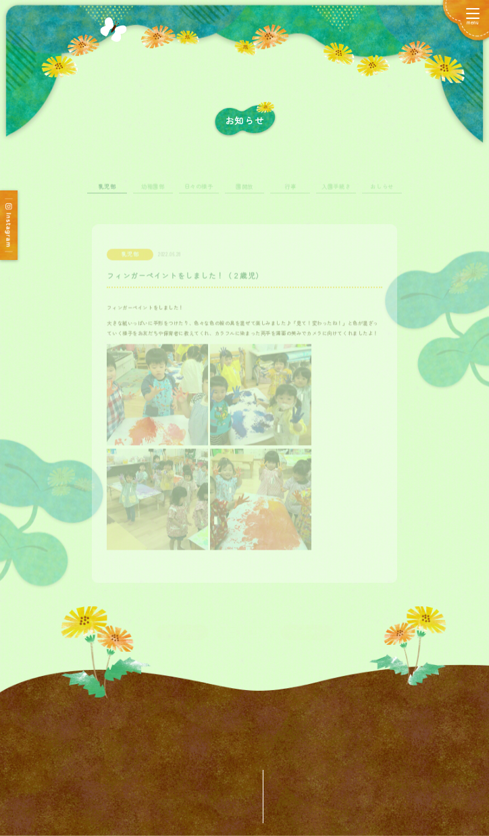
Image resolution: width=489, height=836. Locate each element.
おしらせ (381, 193)
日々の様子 (198, 193)
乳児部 (107, 193)
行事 (290, 193)
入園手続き (336, 193)
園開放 (244, 193)
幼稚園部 (152, 193)
